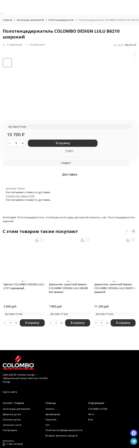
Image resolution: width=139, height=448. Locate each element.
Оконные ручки (12, 419)
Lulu (103, 217)
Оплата (49, 408)
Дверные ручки (12, 414)
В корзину (63, 143)
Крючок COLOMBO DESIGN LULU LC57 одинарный (23, 286)
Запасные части (12, 425)
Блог (90, 419)
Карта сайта (10, 391)
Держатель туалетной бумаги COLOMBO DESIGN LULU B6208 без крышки (68, 288)
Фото (91, 414)
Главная (7, 19)
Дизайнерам (52, 414)
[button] (126, 231)
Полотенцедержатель (61, 19)
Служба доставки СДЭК (20, 196)
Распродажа (10, 430)
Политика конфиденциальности (64, 430)
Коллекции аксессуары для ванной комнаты (73, 217)
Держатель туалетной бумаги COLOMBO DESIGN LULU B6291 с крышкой (114, 288)
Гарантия (50, 419)
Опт (47, 425)
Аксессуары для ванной (30, 19)
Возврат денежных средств (61, 435)
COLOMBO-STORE (98, 408)
